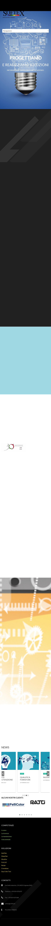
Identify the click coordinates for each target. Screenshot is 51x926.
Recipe (3, 865)
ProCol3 (3, 862)
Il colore (3, 830)
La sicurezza (5, 833)
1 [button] (23, 795)
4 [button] (28, 795)
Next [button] (48, 773)
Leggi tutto (25, 77)
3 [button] (26, 795)
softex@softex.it (10, 903)
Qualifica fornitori (25, 778)
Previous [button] (3, 773)
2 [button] (24, 795)
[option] (28, 772)
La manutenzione (6, 836)
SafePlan (4, 853)
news (22, 773)
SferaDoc (4, 859)
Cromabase (4, 868)
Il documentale (5, 839)
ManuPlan (4, 856)
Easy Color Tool (6, 871)
